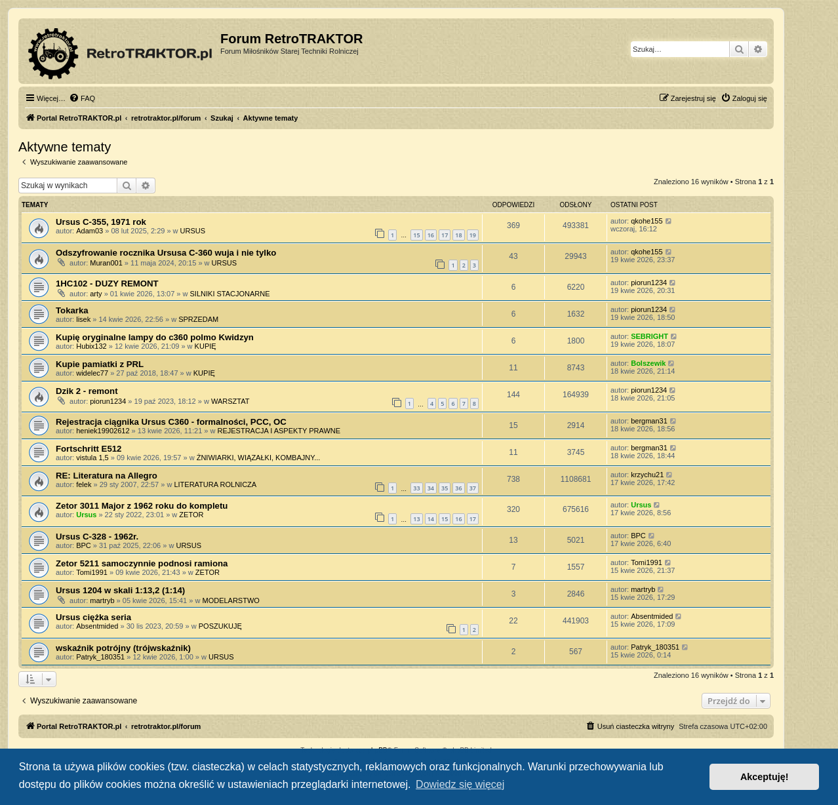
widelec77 (92, 373)
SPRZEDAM (198, 319)
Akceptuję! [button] (764, 777)
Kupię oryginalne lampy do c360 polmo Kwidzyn (155, 337)
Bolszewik (648, 363)
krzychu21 (647, 475)
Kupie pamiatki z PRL (100, 364)
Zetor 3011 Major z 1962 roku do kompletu (142, 506)
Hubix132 (91, 346)
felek (83, 484)
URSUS (193, 231)
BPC (83, 545)
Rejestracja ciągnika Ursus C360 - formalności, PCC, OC (171, 422)
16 (431, 235)
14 (431, 519)
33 (416, 488)
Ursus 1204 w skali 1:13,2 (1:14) (120, 590)
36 (458, 488)
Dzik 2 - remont (87, 391)
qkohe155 (646, 221)
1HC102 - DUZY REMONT (107, 283)
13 (416, 519)
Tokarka (72, 310)
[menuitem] (82, 98)
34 (431, 488)
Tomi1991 (92, 572)
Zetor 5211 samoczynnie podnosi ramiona (142, 563)
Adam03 (89, 231)
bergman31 (649, 421)
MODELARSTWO (230, 600)
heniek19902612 (102, 431)
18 (458, 235)
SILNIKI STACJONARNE (230, 294)
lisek (83, 319)
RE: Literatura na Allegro (106, 476)
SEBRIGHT (649, 336)
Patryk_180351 (100, 657)
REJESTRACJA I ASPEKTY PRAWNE (278, 431)
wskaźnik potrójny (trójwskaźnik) (123, 648)
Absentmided (97, 626)
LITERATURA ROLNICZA (215, 484)
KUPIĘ (205, 346)
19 (472, 235)
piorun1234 (649, 282)
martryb (102, 600)
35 (444, 488)
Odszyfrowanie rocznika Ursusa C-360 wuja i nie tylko (166, 253)
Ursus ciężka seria (93, 617)
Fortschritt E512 (88, 449)
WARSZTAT (230, 401)
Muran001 (106, 263)
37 (472, 488)
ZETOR (191, 515)
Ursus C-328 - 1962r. (97, 536)
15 (416, 235)
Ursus (86, 515)
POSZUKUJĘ (220, 626)
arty (96, 294)
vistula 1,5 (92, 457)
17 (444, 235)
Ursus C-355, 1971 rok (101, 222)
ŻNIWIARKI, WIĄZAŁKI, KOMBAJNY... (259, 457)
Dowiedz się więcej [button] (460, 784)
